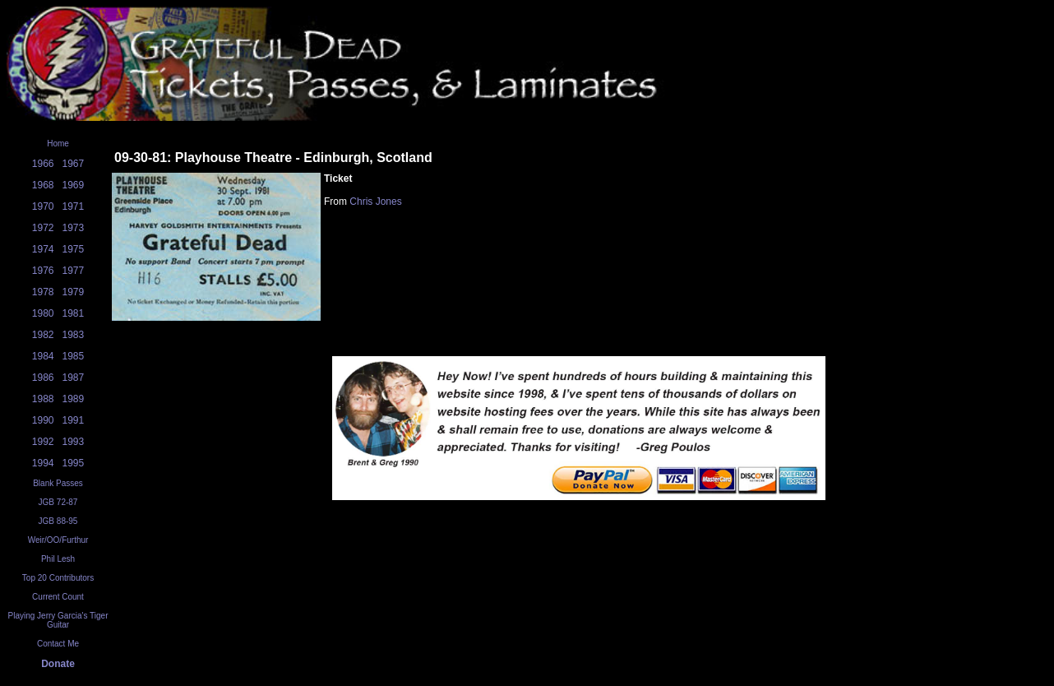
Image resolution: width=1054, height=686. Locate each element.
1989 (73, 399)
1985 (73, 356)
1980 (43, 313)
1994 (43, 463)
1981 (73, 313)
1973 (73, 228)
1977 (73, 270)
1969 (73, 185)
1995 (73, 463)
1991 (73, 420)
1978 (43, 292)
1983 (73, 335)
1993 (73, 441)
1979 (73, 292)
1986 (43, 377)
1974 (43, 249)
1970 (43, 206)
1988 (43, 399)
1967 (73, 163)
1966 (43, 163)
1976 (43, 270)
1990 (43, 420)
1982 (43, 335)
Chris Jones (375, 201)
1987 (73, 377)
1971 (73, 206)
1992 (43, 441)
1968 (43, 185)
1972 (43, 228)
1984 (43, 356)
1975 (73, 249)
